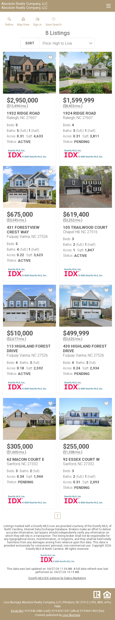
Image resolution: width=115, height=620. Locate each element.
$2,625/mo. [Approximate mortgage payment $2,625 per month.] (72, 339)
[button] (23, 22)
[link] (9, 22)
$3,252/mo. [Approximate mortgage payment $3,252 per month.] (72, 220)
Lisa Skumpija (71, 615)
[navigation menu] (108, 6)
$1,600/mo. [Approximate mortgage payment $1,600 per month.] (16, 452)
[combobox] (65, 43)
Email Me (17, 611)
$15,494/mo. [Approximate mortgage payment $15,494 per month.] (17, 106)
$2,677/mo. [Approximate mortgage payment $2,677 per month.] (16, 339)
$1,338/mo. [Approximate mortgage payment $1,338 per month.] (72, 452)
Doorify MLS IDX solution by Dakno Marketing (57, 578)
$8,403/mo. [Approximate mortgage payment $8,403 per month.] (72, 106)
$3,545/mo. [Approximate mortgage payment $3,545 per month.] (16, 220)
